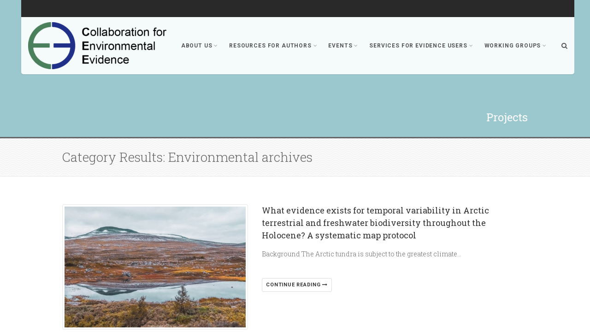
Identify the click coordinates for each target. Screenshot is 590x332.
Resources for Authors (273, 45)
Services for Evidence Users (421, 45)
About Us (199, 45)
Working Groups (515, 45)
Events (343, 45)
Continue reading (297, 285)
